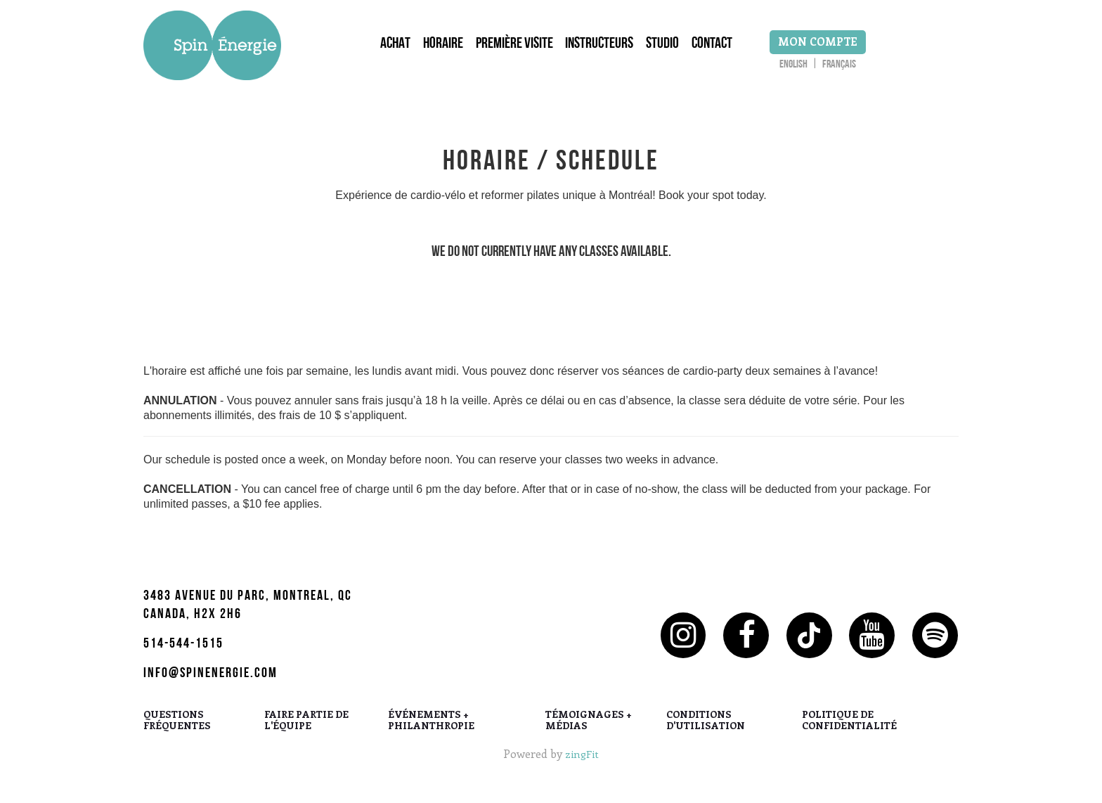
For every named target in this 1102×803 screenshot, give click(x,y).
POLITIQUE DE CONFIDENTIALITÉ (849, 728)
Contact (724, 48)
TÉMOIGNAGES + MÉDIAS (588, 728)
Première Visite (513, 48)
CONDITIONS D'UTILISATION (705, 728)
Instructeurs (603, 48)
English (819, 69)
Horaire (438, 48)
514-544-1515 (183, 652)
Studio (670, 48)
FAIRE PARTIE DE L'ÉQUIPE (306, 728)
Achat (386, 48)
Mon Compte (843, 46)
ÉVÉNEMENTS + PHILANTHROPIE (431, 728)
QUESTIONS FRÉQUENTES (177, 728)
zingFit (582, 760)
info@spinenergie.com (210, 681)
